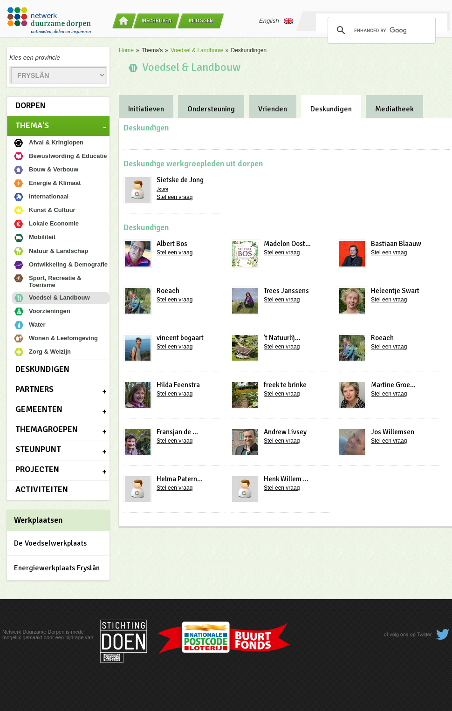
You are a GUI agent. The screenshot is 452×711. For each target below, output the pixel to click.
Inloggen (201, 21)
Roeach (168, 291)
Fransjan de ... (177, 432)
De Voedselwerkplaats (50, 543)
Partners (34, 389)
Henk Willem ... (286, 479)
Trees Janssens (286, 291)
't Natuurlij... (282, 338)
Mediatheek (394, 109)
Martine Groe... (393, 385)
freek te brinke (285, 385)
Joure (162, 189)
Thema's (32, 125)
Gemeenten (38, 409)
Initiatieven (146, 109)
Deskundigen (42, 369)
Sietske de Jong (180, 180)
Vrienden (272, 109)
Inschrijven (156, 21)
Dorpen (30, 105)
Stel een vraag (174, 197)
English (276, 21)
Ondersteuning (211, 109)
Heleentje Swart (395, 291)
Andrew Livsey (285, 432)
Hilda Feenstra (178, 385)
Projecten (37, 469)
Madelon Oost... (287, 243)
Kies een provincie (34, 57)
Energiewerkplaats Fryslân (57, 568)
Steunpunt (38, 449)
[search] (380, 30)
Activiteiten (41, 489)
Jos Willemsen (392, 432)
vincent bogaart (180, 338)
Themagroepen (46, 429)
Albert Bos (172, 243)
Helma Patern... (180, 479)
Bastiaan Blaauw (396, 243)
